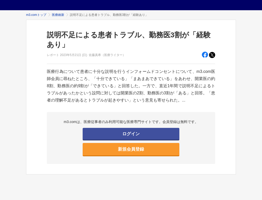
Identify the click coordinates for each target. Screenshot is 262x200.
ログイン (131, 133)
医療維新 (58, 15)
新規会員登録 (131, 149)
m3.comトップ (36, 15)
